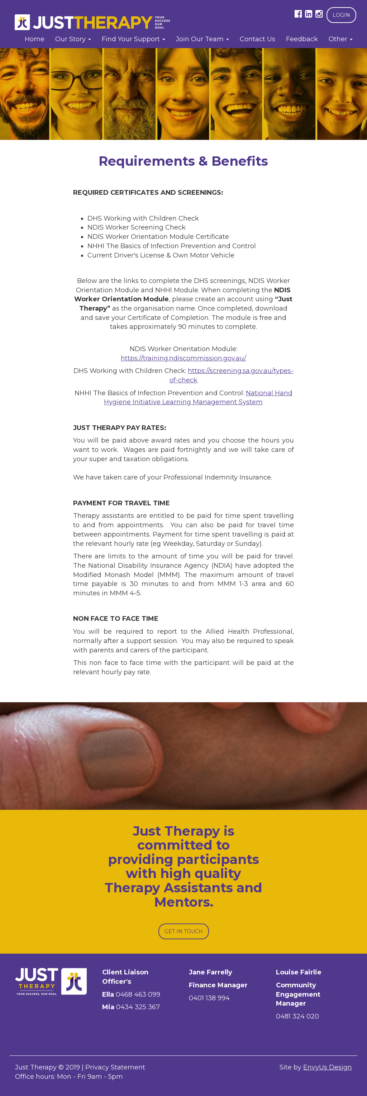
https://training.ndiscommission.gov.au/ (183, 358)
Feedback (302, 39)
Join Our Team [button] (202, 39)
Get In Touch (184, 931)
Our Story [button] (73, 39)
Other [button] (341, 39)
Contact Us (257, 39)
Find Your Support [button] (133, 39)
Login (341, 15)
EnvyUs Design (327, 1067)
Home (34, 39)
